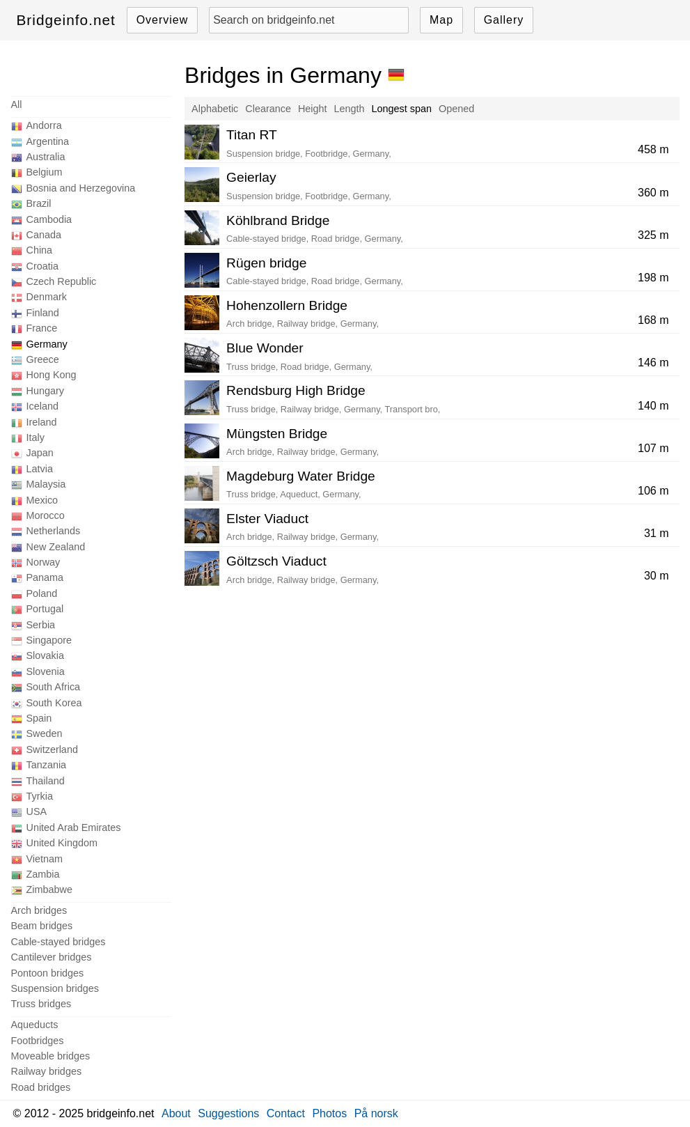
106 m (653, 491)
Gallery (504, 20)
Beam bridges (42, 925)
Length (349, 108)
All (16, 104)
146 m (653, 362)
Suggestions (228, 1113)
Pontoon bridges (47, 973)
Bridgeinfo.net (66, 20)
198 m (653, 277)
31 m (656, 533)
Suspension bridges (55, 988)
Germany (47, 344)
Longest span (402, 108)
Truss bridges (41, 1003)
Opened (456, 108)
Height (312, 108)
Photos (329, 1113)
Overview (162, 20)
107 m (653, 448)
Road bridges (41, 1087)
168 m (653, 320)
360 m (653, 193)
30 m (656, 576)
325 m (653, 235)
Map (441, 20)
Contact (286, 1113)
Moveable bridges (51, 1056)
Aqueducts (34, 1024)
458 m (653, 149)
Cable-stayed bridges (58, 941)
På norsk (376, 1113)
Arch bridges (39, 910)
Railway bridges (46, 1071)
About (176, 1113)
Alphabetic (214, 108)
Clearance (268, 108)
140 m (653, 406)
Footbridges (37, 1040)
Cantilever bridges (51, 957)
